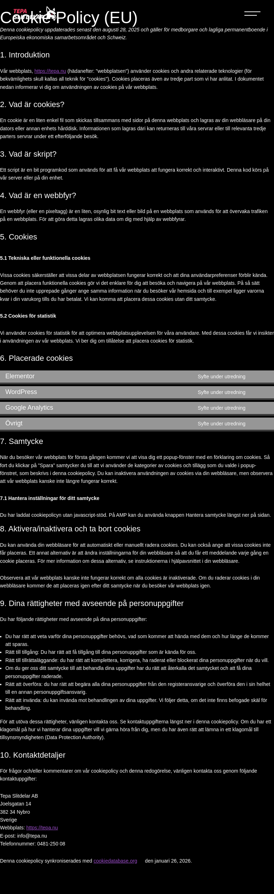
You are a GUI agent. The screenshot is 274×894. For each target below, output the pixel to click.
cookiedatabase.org (115, 861)
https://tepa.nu (50, 71)
